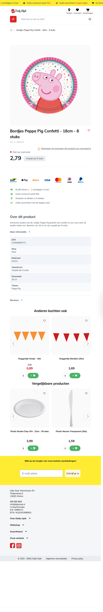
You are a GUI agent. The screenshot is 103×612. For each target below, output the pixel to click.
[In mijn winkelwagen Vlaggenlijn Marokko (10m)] (74, 375)
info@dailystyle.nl (17, 504)
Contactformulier (17, 507)
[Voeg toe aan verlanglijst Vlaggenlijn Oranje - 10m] (44, 320)
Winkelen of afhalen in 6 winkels (29, 198)
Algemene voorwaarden (56, 558)
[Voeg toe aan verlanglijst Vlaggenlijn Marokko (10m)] (86, 320)
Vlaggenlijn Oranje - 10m (29, 358)
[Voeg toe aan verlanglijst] (89, 130)
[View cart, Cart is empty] (88, 11)
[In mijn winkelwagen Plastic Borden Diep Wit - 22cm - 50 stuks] (33, 448)
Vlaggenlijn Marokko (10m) (71, 358)
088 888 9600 (16, 501)
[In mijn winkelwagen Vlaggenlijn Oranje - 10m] (33, 375)
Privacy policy (77, 558)
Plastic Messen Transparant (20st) (71, 431)
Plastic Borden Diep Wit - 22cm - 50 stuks (29, 431)
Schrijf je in (72, 473)
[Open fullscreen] (50, 85)
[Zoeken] (90, 19)
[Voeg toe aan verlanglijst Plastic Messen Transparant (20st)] (86, 393)
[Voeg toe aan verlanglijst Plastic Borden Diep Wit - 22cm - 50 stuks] (44, 393)
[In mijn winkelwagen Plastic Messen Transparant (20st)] (74, 448)
